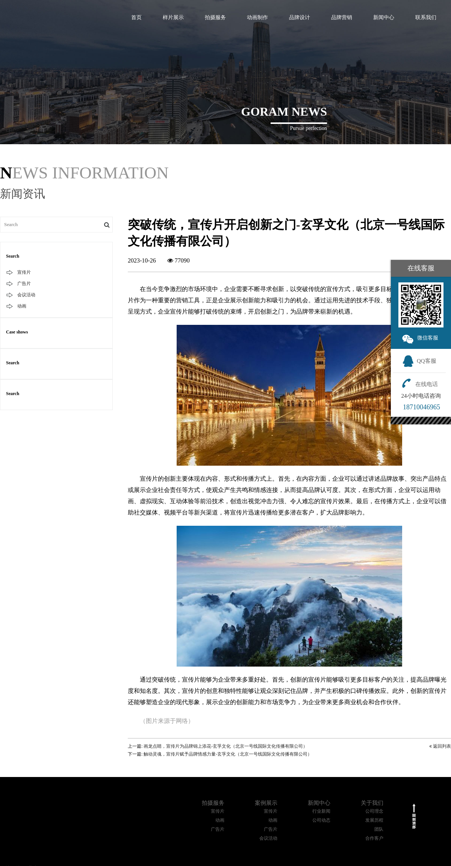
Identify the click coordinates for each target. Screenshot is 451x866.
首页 (136, 17)
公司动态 (321, 820)
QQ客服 (419, 361)
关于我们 (372, 803)
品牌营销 (341, 17)
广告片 (24, 283)
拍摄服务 (215, 17)
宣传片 (24, 272)
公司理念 (374, 811)
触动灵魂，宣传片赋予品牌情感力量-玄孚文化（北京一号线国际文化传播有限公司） (228, 754)
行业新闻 (321, 811)
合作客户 (374, 838)
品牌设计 (299, 17)
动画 (21, 306)
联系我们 (425, 17)
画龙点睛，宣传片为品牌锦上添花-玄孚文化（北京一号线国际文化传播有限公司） (225, 746)
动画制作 (257, 17)
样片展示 (173, 17)
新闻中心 (383, 17)
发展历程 (374, 820)
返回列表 (440, 746)
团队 (378, 829)
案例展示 (266, 803)
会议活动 (26, 294)
